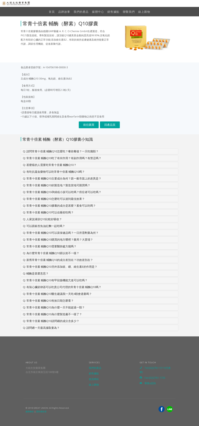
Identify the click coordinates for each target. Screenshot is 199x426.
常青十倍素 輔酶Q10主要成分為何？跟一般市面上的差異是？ (62, 178)
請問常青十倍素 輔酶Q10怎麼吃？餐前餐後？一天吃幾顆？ (61, 151)
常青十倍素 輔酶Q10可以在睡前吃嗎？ (48, 212)
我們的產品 (81, 12)
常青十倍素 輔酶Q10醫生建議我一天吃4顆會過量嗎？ (57, 294)
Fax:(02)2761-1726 (152, 377)
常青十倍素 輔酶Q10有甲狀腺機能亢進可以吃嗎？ (55, 280)
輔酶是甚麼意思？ (36, 273)
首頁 (52, 12)
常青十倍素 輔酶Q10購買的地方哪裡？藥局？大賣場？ (58, 239)
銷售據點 (113, 12)
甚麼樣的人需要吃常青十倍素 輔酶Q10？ (49, 165)
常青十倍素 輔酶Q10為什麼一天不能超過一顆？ (54, 307)
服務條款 (30, 411)
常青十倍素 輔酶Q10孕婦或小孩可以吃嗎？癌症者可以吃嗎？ (62, 192)
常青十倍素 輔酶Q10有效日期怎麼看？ (48, 300)
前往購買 (88, 125)
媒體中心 (98, 12)
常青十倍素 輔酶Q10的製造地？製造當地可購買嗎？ (56, 185)
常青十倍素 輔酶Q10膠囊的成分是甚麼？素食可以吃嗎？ (59, 205)
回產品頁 (109, 125)
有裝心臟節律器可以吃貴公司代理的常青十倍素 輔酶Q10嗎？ (62, 287)
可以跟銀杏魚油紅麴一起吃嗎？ (44, 226)
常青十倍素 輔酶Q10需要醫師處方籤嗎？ (49, 246)
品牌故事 (64, 12)
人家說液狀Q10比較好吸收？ (42, 219)
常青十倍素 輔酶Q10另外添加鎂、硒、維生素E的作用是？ (60, 267)
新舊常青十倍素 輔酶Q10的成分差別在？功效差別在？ (58, 260)
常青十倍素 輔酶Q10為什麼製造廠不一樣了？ (52, 314)
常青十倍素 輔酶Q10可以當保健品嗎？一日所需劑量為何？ (61, 233)
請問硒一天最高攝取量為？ (41, 328)
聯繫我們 (129, 12)
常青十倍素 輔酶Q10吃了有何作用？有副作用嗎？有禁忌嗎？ (62, 158)
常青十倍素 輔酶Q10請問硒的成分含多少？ (51, 321)
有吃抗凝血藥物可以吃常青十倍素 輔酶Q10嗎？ (54, 172)
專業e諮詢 (148, 383)
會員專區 (94, 379)
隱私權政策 (41, 411)
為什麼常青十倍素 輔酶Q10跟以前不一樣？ (51, 253)
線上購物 (144, 12)
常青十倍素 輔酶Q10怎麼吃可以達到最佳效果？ (54, 199)
